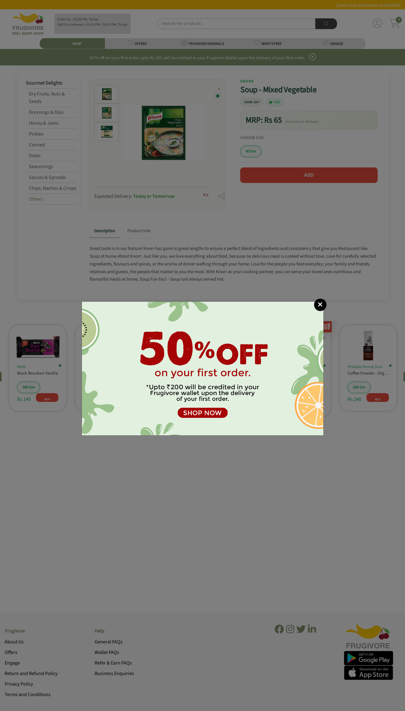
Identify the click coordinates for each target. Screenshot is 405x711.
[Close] (320, 305)
